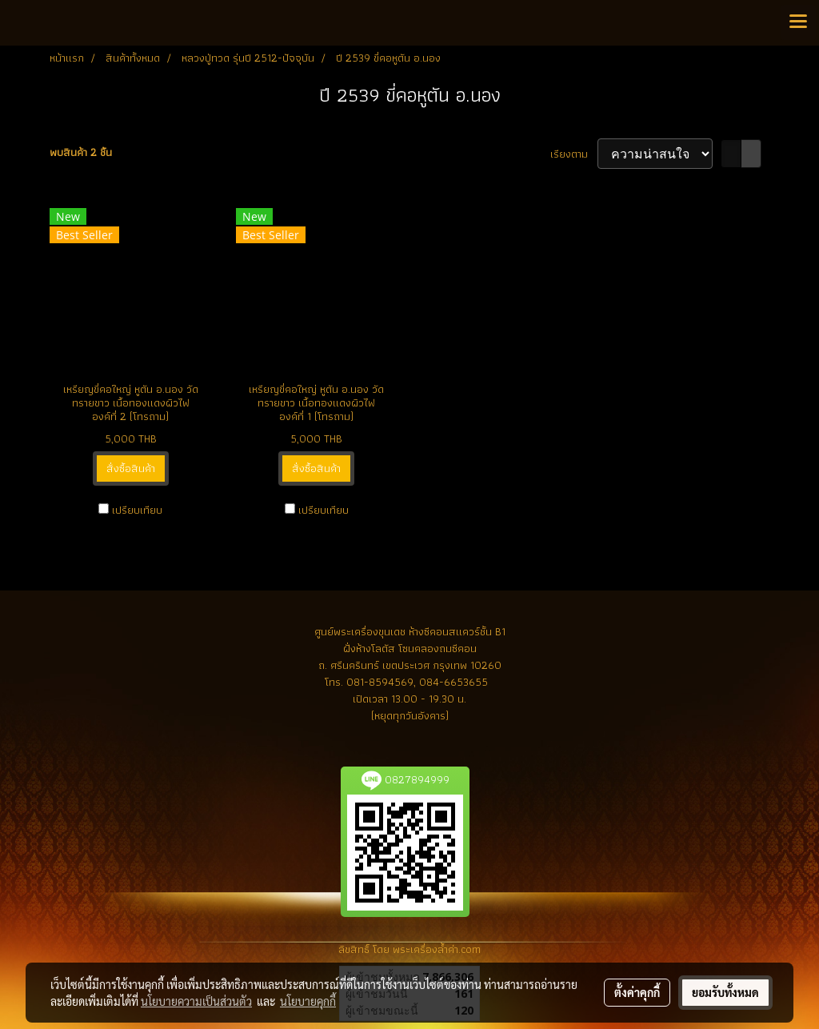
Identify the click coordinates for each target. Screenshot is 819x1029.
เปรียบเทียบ (137, 510)
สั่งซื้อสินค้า (130, 468)
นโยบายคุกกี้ (308, 1001)
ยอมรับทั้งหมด (725, 992)
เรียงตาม (573, 154)
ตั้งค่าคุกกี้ (637, 992)
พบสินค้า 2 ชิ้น (81, 152)
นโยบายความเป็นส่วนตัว (196, 1001)
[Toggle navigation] (798, 22)
